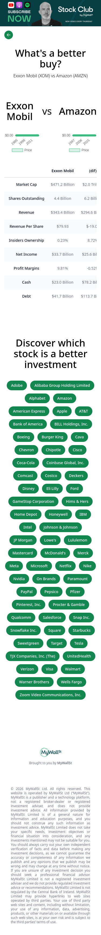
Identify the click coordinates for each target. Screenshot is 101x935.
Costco (51, 475)
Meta (14, 565)
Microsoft (38, 565)
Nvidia (19, 578)
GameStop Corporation (33, 501)
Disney (28, 488)
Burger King (52, 436)
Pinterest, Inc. (28, 604)
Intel (27, 527)
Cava (79, 436)
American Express (29, 411)
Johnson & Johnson (61, 527)
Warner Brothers (34, 681)
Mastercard (22, 552)
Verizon (27, 669)
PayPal (27, 591)
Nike (87, 565)
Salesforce (52, 617)
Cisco (77, 449)
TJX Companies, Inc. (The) (32, 656)
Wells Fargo (71, 681)
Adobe (17, 385)
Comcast (25, 475)
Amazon (64, 398)
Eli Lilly (52, 488)
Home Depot (25, 514)
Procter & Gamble (69, 604)
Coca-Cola (25, 462)
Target (56, 643)
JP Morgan (23, 540)
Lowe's (50, 540)
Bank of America (28, 424)
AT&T (83, 411)
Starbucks (81, 630)
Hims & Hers (77, 501)
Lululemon (77, 540)
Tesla (78, 643)
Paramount (78, 578)
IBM (83, 514)
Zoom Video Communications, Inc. (50, 694)
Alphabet (37, 398)
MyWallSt (64, 763)
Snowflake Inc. (24, 630)
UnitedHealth (79, 656)
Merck (83, 552)
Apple (62, 411)
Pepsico (51, 591)
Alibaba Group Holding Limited (62, 385)
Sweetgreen (28, 643)
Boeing (23, 436)
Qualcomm (21, 617)
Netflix (65, 565)
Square (54, 630)
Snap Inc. (81, 617)
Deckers (76, 475)
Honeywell (58, 514)
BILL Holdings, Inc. (71, 424)
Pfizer (75, 591)
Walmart (73, 669)
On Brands (46, 578)
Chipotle (53, 449)
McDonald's (55, 552)
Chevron (26, 449)
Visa (49, 669)
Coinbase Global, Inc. (65, 462)
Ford (74, 488)
